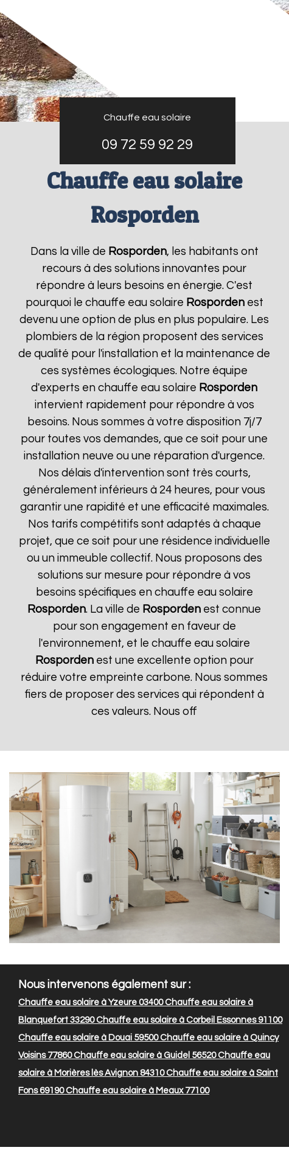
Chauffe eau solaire (147, 117)
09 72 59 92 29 (147, 144)
